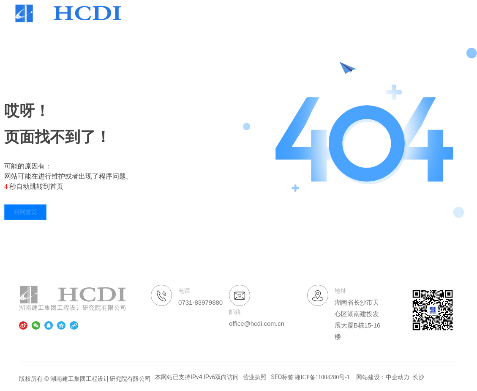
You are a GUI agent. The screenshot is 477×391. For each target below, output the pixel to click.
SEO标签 (282, 377)
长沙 (418, 377)
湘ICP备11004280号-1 (322, 377)
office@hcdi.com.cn (256, 323)
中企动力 (397, 377)
